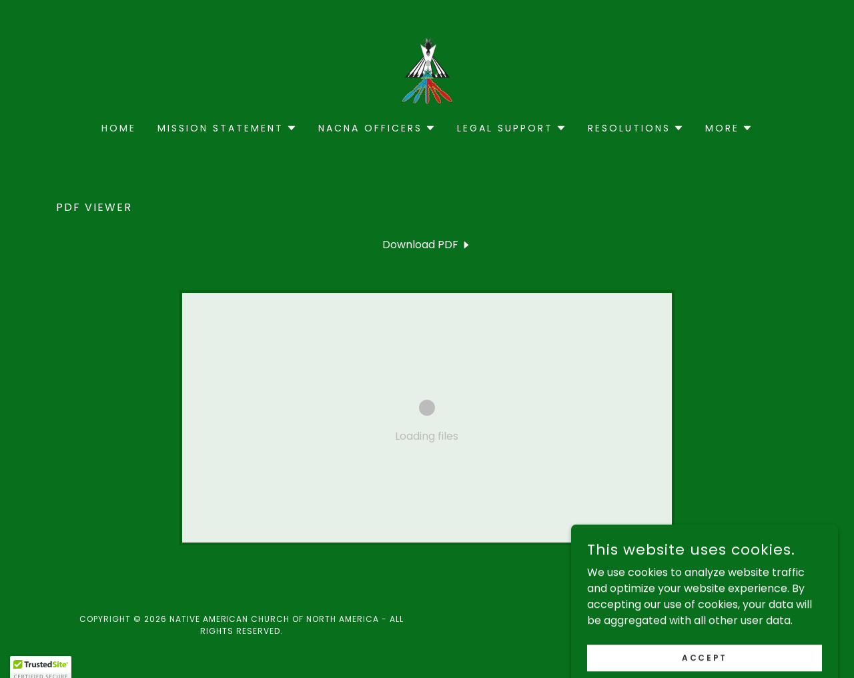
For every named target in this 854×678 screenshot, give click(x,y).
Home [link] (118, 128)
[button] (227, 128)
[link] (427, 69)
